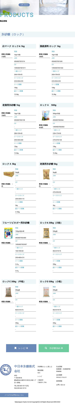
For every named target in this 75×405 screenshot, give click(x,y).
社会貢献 (51, 2)
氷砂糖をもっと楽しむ (25, 2)
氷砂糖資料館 (66, 369)
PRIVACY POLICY (61, 377)
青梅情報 (58, 371)
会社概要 (63, 2)
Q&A (39, 373)
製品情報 (34, 2)
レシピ (39, 2)
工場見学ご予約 (42, 382)
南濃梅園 (58, 369)
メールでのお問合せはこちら (14, 395)
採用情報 (57, 2)
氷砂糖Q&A (54, 348)
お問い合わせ (60, 385)
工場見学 (45, 2)
